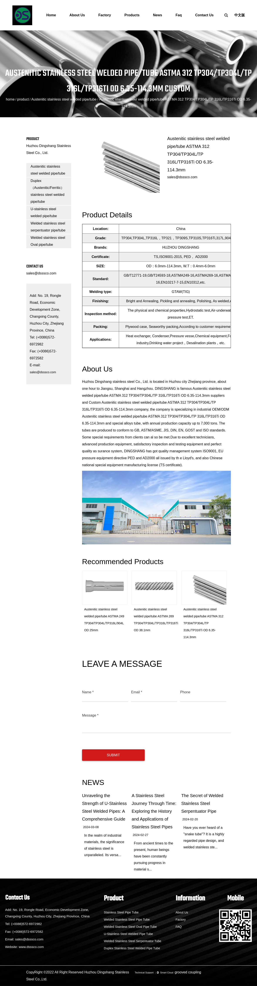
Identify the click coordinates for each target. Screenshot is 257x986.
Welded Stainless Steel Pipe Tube (123, 919)
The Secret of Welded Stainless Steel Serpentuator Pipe (202, 803)
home (10, 99)
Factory (104, 15)
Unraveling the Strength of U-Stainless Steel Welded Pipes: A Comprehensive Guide (104, 807)
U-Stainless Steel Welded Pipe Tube (124, 934)
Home (51, 15)
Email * (136, 692)
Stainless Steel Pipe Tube (117, 912)
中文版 (239, 15)
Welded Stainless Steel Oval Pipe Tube (126, 926)
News (157, 15)
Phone (185, 692)
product (23, 99)
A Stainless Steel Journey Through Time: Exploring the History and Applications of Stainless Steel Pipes (154, 811)
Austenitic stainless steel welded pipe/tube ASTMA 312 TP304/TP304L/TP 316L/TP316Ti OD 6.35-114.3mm (203, 623)
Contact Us (204, 15)
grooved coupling (188, 972)
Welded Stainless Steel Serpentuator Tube (129, 941)
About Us (77, 15)
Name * (88, 692)
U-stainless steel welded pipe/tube (44, 212)
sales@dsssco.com (41, 273)
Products (131, 15)
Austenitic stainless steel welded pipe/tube (64, 99)
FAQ (177, 926)
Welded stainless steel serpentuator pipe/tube (48, 226)
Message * (90, 715)
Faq (179, 15)
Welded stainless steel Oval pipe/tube (48, 241)
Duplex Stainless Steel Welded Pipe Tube (128, 948)
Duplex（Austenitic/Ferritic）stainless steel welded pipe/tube (48, 191)
